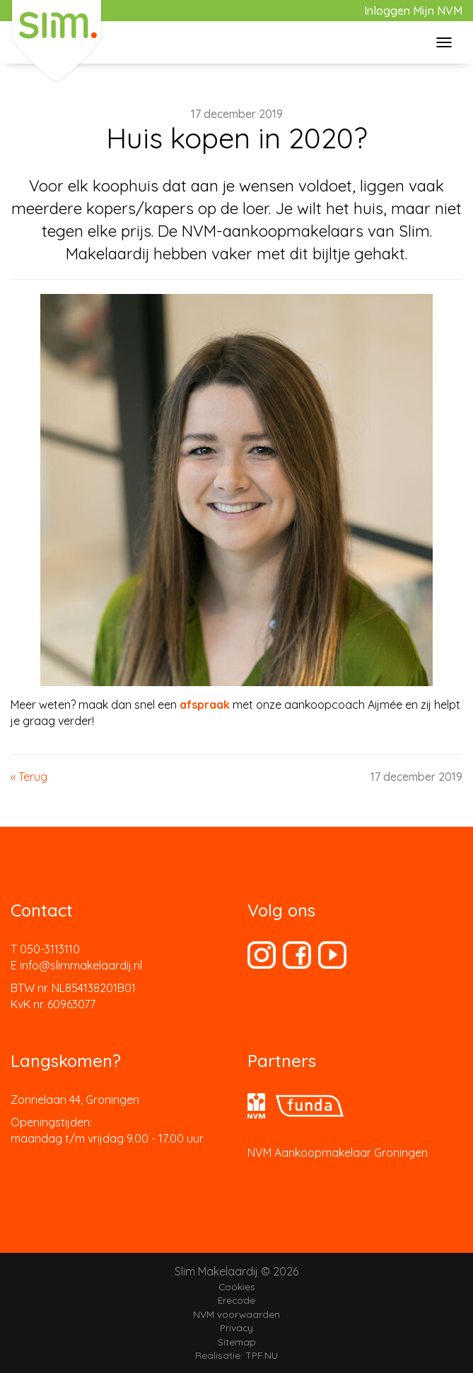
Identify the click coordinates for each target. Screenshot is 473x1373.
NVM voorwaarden (236, 1314)
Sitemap (237, 1342)
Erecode (236, 1300)
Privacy (236, 1327)
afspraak (205, 704)
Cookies (236, 1286)
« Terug (29, 777)
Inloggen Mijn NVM (413, 11)
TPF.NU (261, 1355)
